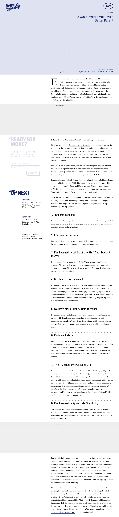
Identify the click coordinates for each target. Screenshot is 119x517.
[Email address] (25, 165)
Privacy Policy (13, 169)
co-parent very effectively (80, 145)
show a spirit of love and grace (63, 512)
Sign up (31, 174)
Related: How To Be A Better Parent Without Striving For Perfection (78, 140)
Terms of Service (35, 168)
